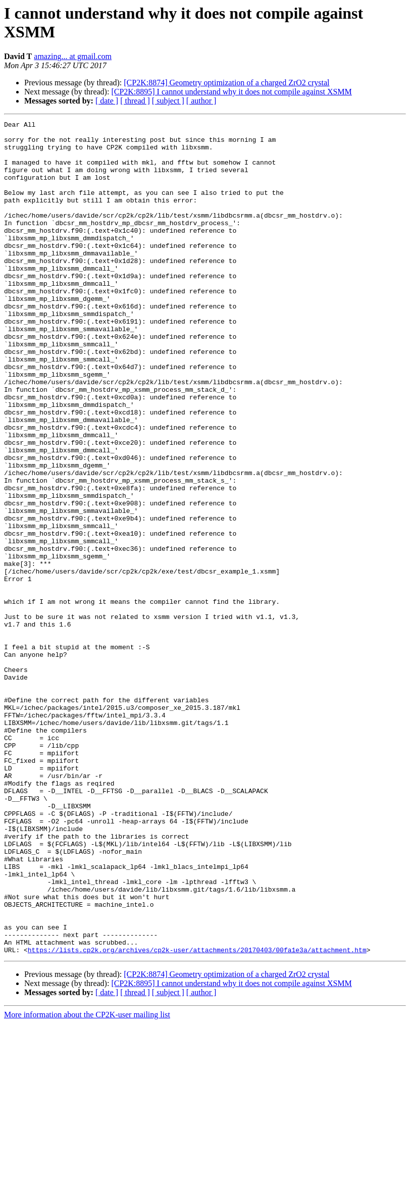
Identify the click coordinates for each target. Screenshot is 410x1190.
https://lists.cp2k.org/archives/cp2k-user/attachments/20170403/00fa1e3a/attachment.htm (197, 1116)
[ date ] (106, 100)
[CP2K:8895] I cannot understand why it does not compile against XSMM (231, 91)
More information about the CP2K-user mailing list (87, 1181)
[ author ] (201, 100)
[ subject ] (168, 100)
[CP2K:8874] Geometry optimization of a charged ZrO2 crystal (226, 82)
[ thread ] (135, 100)
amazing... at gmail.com (73, 56)
